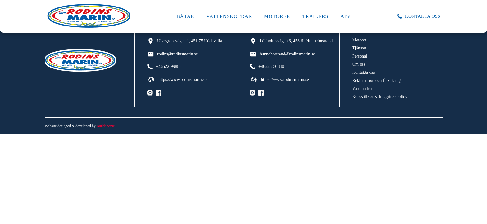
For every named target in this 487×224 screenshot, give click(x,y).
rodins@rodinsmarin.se (172, 54)
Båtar (185, 16)
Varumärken (362, 88)
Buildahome (106, 126)
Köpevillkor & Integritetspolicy (379, 96)
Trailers (315, 16)
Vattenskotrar (229, 16)
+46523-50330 (267, 66)
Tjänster (359, 48)
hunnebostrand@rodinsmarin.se (282, 54)
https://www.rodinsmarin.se (177, 80)
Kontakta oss (363, 72)
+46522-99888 (164, 66)
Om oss (358, 64)
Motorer (277, 16)
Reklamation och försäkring (376, 80)
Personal (359, 56)
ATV (345, 16)
